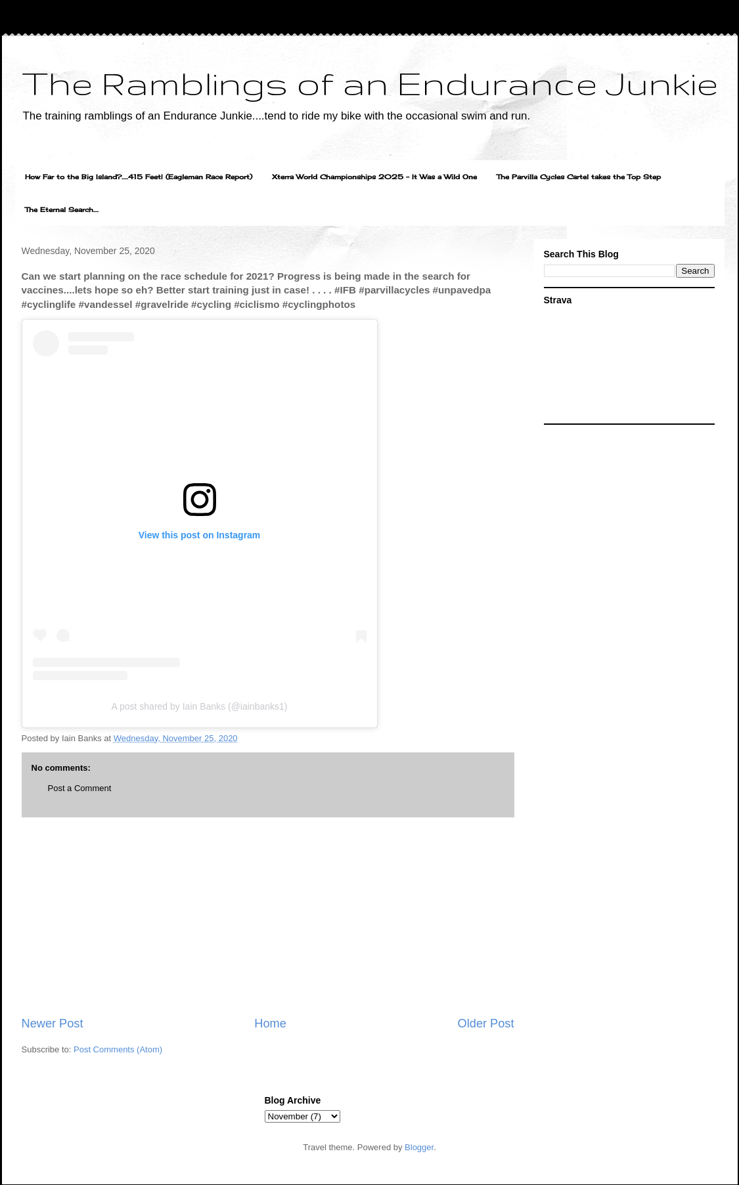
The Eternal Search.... (62, 209)
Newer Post (52, 1023)
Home (270, 1023)
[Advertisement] (268, 916)
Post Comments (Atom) (118, 1049)
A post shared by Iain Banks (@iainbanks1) (200, 706)
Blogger (419, 1147)
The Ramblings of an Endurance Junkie (370, 83)
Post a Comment (80, 788)
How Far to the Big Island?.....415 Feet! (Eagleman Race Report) (138, 177)
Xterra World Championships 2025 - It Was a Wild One (374, 177)
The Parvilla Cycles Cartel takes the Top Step (579, 177)
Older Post (486, 1023)
